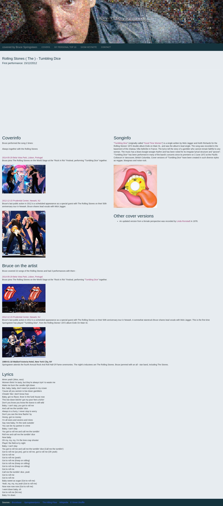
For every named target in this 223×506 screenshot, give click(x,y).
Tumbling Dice (120, 143)
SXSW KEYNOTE (89, 47)
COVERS (45, 47)
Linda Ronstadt (183, 221)
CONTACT (106, 47)
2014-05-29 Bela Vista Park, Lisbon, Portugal (22, 157)
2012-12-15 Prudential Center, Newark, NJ (21, 201)
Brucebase (17, 502)
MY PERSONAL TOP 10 (65, 47)
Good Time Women (153, 143)
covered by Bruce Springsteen (19, 47)
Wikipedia (63, 502)
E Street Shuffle (77, 502)
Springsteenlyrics (32, 502)
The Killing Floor (49, 502)
